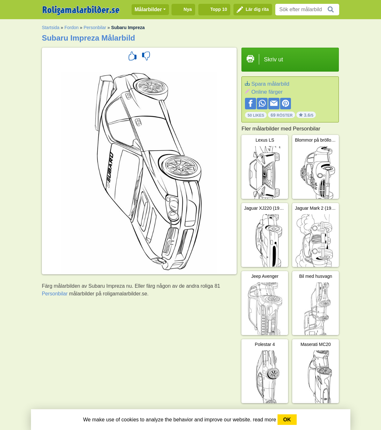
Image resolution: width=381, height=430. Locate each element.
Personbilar (95, 27)
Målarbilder (148, 9)
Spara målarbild (270, 84)
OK (287, 419)
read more (264, 419)
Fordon (72, 27)
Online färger (267, 92)
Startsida (50, 27)
